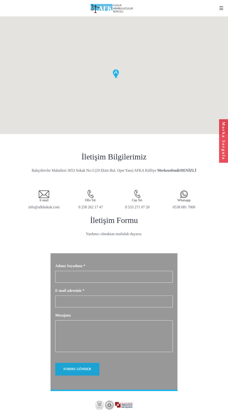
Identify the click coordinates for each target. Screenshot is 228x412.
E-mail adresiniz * (69, 291)
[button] (116, 74)
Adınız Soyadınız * (70, 266)
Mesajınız (63, 315)
